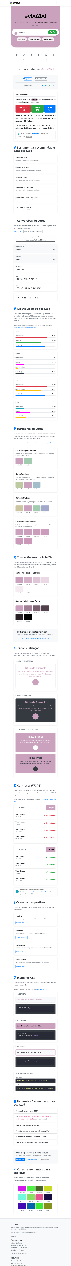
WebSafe (35, 134)
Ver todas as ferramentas (19, 1253)
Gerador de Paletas (19, 327)
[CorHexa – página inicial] (15, 3)
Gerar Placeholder (41, 79)
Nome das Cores (16, 1263)
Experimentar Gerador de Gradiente (35, 638)
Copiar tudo (17, 231)
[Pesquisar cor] (32, 32)
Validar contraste (34, 39)
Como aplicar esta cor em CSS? (27, 1111)
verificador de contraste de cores (40, 892)
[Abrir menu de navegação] (59, 3)
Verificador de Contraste (19, 1248)
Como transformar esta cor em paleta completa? (33, 1131)
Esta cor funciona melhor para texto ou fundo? (32, 1142)
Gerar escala (20, 923)
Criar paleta (19, 952)
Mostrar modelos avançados (33, 231)
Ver (52, 32)
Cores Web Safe (16, 1261)
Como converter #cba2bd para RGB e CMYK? (31, 1137)
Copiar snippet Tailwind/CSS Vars (35, 240)
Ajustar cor (27, 79)
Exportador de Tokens (42, 989)
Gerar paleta (21, 39)
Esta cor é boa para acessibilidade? (28, 1125)
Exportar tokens (48, 39)
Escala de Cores (30, 327)
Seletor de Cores (16, 1243)
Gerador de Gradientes (18, 1245)
